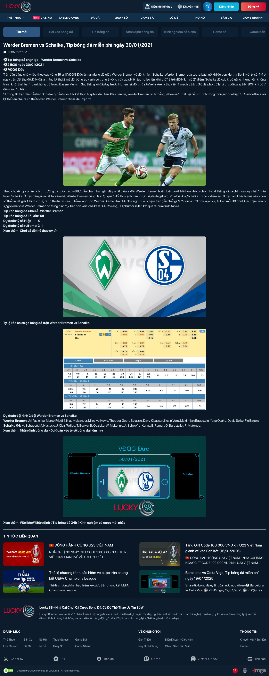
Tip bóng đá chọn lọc (22, 60)
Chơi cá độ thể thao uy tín (38, 231)
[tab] (21, 32)
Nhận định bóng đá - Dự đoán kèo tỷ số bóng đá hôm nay (61, 430)
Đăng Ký (253, 6)
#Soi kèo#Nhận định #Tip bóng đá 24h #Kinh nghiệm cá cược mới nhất (72, 523)
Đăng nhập (226, 6)
